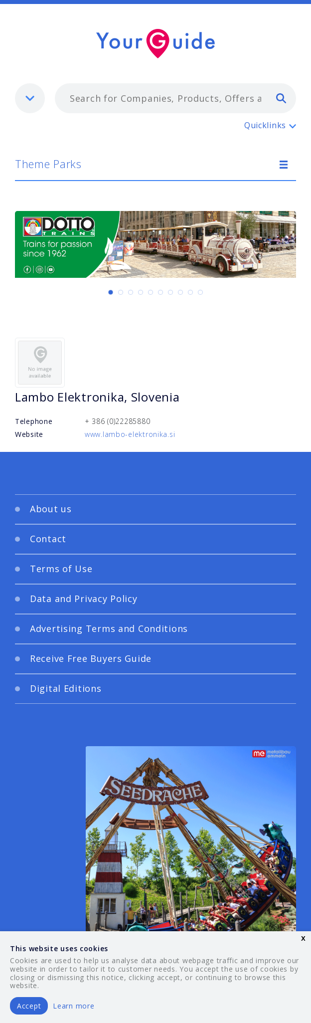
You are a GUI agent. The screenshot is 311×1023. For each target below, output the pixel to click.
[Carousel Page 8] (180, 292)
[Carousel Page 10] (200, 292)
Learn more (73, 1006)
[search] (281, 97)
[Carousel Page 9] (190, 292)
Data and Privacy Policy (84, 599)
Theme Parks (48, 163)
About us (51, 509)
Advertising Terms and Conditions (109, 628)
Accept (29, 1006)
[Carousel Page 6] (160, 292)
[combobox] (175, 98)
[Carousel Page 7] (170, 292)
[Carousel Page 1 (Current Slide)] (110, 292)
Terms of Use (61, 569)
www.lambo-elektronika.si (130, 434)
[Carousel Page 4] (140, 292)
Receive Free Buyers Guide (91, 658)
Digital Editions (66, 688)
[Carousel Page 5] (150, 292)
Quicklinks (265, 125)
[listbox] (30, 98)
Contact (48, 539)
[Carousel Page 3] (130, 292)
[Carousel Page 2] (120, 292)
